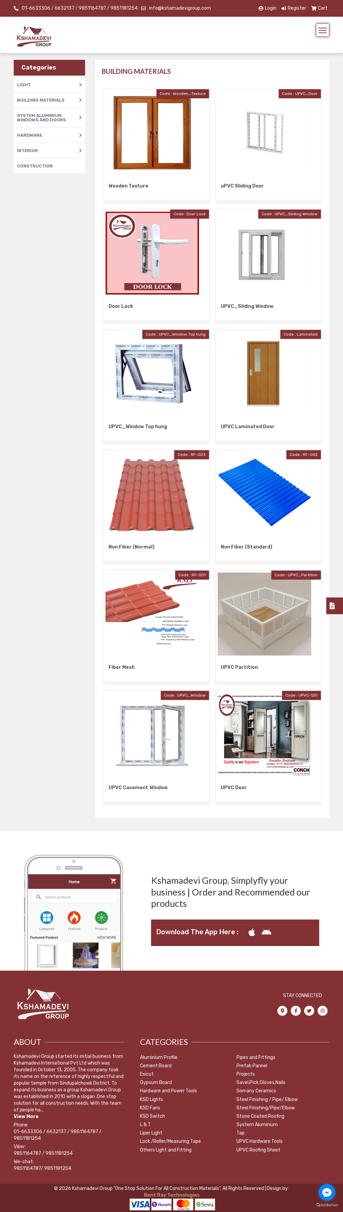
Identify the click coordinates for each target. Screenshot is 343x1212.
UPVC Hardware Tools (259, 1141)
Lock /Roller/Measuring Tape (170, 1141)
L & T (145, 1124)
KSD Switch (152, 1116)
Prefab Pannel (251, 1066)
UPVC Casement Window (138, 788)
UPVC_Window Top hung (138, 427)
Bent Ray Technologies (171, 1195)
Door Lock (121, 306)
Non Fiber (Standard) (246, 547)
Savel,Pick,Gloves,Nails (260, 1082)
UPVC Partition (239, 667)
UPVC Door (234, 788)
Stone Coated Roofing (260, 1116)
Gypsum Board (156, 1082)
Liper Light (151, 1133)
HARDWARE (49, 135)
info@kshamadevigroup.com (180, 8)
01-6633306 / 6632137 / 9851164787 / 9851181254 (80, 8)
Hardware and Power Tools (168, 1091)
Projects (245, 1074)
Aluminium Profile (159, 1057)
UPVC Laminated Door (248, 427)
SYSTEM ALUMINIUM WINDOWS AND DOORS (49, 117)
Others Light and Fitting (166, 1150)
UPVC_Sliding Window (247, 306)
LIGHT (49, 84)
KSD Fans (150, 1108)
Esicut (147, 1074)
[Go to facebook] (327, 1192)
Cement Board (156, 1066)
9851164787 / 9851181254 (43, 1153)
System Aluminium (257, 1124)
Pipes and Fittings (255, 1057)
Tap (240, 1133)
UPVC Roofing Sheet (258, 1150)
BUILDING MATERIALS (49, 100)
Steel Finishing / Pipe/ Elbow (267, 1099)
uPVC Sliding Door (242, 186)
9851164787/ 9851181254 (42, 1168)
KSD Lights (151, 1099)
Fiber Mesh (122, 667)
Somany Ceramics (256, 1091)
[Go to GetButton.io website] (327, 1205)
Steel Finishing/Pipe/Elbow (265, 1108)
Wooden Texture (128, 186)
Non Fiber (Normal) (131, 547)
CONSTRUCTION (35, 165)
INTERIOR (49, 150)
